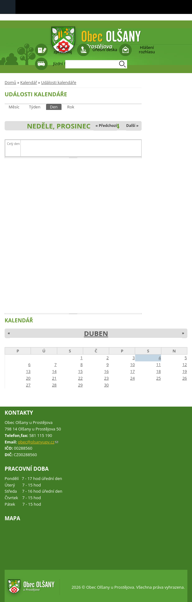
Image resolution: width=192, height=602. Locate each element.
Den (56, 107)
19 (184, 371)
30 (106, 385)
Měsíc (14, 107)
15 (80, 371)
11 (158, 364)
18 (158, 371)
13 (28, 371)
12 (184, 364)
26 (184, 378)
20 (28, 378)
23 (106, 378)
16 (106, 371)
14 (54, 371)
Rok (70, 107)
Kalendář (28, 82)
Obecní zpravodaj (62, 50)
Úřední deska (104, 49)
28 (54, 385)
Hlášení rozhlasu (147, 50)
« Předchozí (106, 125)
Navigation (7, 7)
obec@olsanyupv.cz (38, 442)
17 (132, 371)
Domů (10, 82)
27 (28, 385)
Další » (132, 125)
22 (80, 378)
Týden (35, 107)
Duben (96, 333)
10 (132, 364)
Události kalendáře (58, 82)
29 (80, 385)
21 (54, 378)
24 (132, 378)
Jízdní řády (62, 63)
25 (158, 378)
